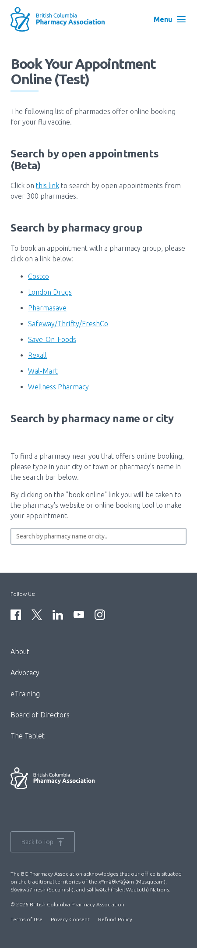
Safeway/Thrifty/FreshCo (68, 324)
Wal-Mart (43, 371)
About (20, 652)
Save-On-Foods (52, 339)
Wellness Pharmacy (58, 387)
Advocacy (25, 673)
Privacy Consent (70, 919)
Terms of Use (26, 919)
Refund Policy (115, 919)
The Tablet (28, 736)
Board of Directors (40, 715)
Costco (38, 276)
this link (47, 185)
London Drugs (50, 292)
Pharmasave (47, 308)
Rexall (37, 355)
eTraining (25, 694)
